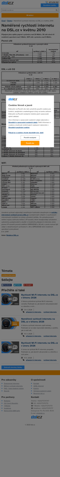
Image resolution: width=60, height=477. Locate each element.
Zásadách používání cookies (19, 127)
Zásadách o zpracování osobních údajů (22, 122)
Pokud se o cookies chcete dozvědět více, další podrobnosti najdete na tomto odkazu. (25, 133)
